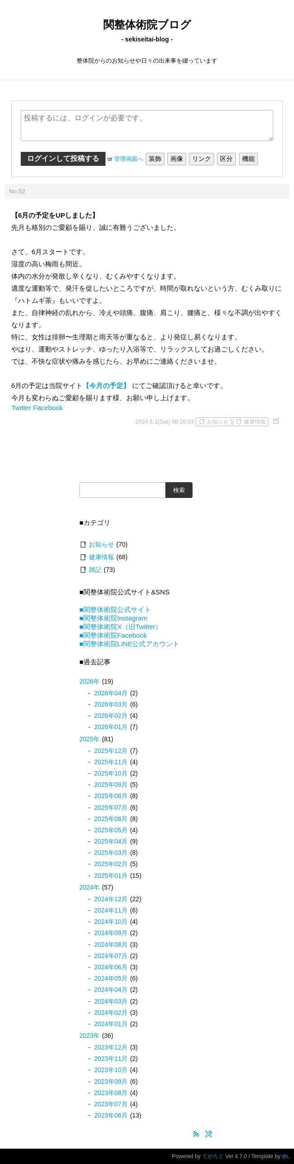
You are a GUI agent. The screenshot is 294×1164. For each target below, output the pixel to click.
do (285, 1156)
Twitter (21, 407)
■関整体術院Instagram (113, 618)
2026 (89, 681)
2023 (89, 1035)
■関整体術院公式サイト (115, 609)
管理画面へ (128, 159)
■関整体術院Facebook (113, 635)
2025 (89, 739)
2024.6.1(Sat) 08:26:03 (164, 421)
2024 (89, 887)
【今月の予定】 (106, 385)
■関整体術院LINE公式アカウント (129, 644)
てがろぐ (213, 1156)
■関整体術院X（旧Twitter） (120, 626)
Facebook (48, 407)
